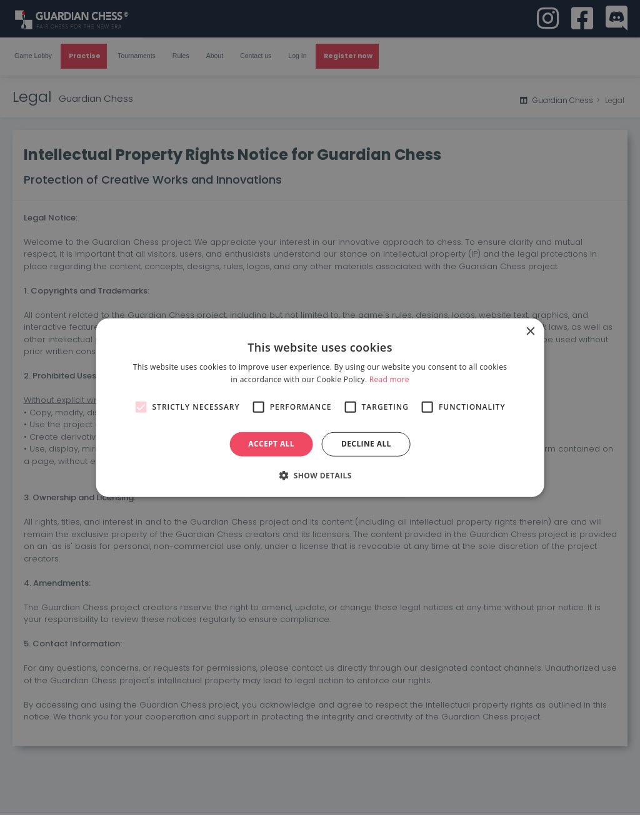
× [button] (529, 331)
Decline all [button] (366, 443)
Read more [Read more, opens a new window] (389, 379)
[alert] (320, 407)
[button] (320, 475)
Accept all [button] (271, 443)
